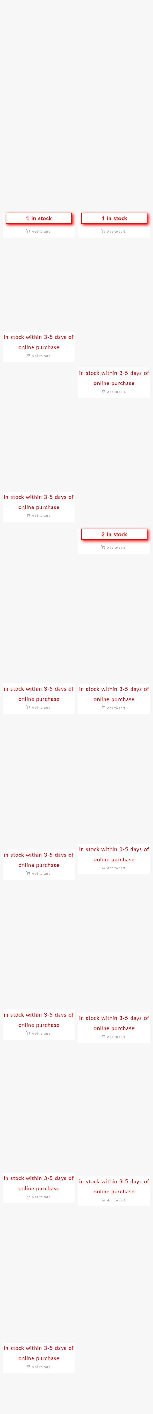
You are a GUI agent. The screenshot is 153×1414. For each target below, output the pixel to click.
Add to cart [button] (41, 231)
